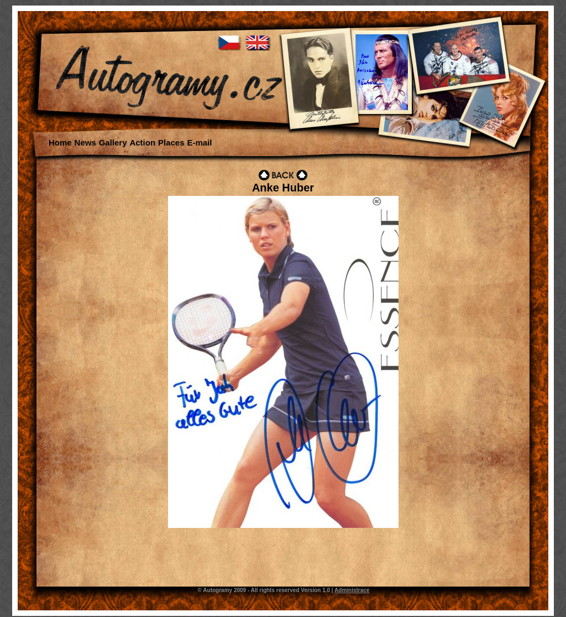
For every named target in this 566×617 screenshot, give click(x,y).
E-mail (199, 142)
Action (142, 142)
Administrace (351, 590)
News (85, 142)
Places (171, 142)
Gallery (113, 142)
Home (60, 142)
